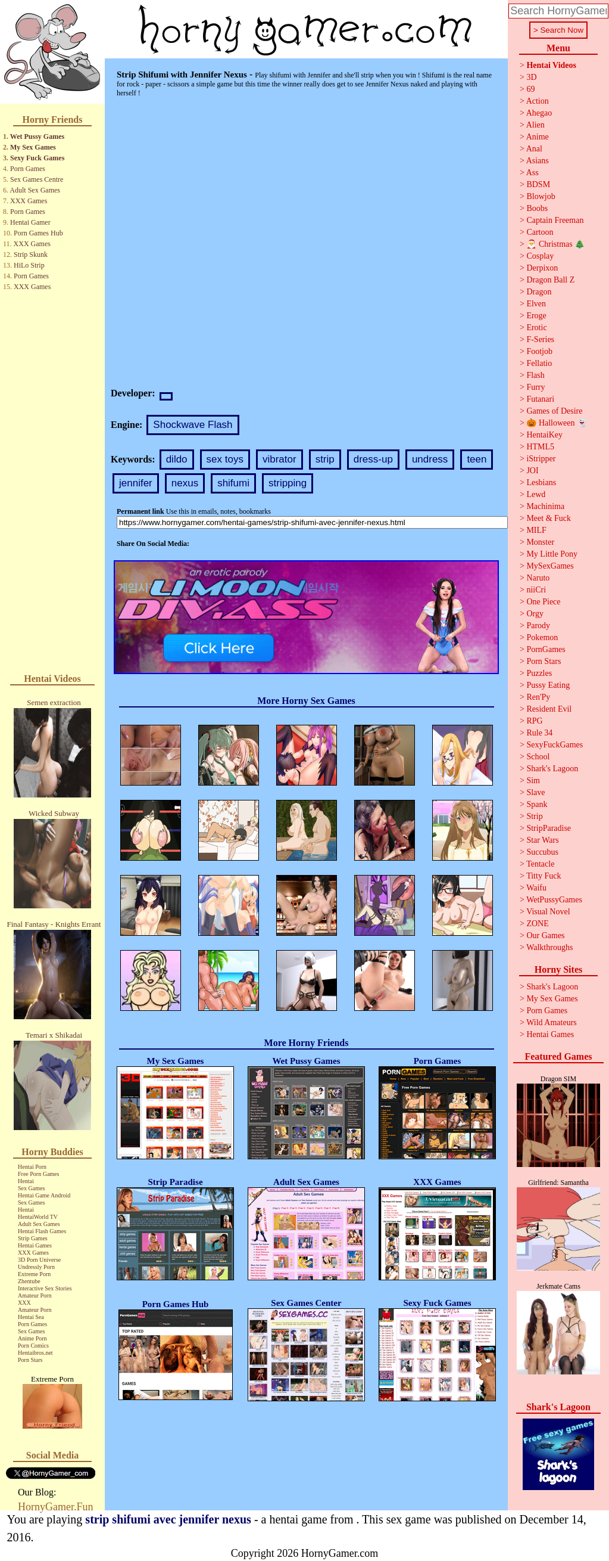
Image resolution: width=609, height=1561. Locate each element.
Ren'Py (538, 697)
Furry (535, 387)
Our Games (545, 935)
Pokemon (542, 637)
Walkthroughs (549, 947)
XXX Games (28, 201)
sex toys (225, 459)
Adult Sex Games (35, 190)
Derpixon (542, 267)
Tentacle (540, 863)
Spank (536, 804)
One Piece (543, 601)
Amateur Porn (34, 1295)
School (537, 756)
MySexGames (549, 565)
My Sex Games (33, 147)
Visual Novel (548, 911)
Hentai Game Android (44, 1195)
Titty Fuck (543, 875)
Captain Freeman (554, 220)
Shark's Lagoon (552, 768)
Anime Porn (32, 1338)
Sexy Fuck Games (37, 158)
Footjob (539, 351)
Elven (536, 303)
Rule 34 (539, 732)
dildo (177, 459)
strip (325, 459)
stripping (287, 483)
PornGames (545, 649)
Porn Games (27, 169)
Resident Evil (548, 709)
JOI (532, 470)
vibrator (279, 459)
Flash (535, 375)
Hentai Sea (31, 1317)
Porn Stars (30, 1360)
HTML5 (540, 446)
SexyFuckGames (554, 744)
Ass (532, 172)
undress (430, 459)
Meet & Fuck (548, 518)
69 (530, 89)
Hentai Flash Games (42, 1231)
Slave (535, 792)
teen (476, 459)
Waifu (536, 887)
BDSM (538, 184)
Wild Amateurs (551, 1022)
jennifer (135, 483)
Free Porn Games (38, 1174)
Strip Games (33, 1238)
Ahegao (539, 112)
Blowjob (540, 196)
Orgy (535, 613)
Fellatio (539, 363)
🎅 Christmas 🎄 (555, 244)
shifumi (233, 483)
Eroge (536, 315)
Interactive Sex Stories (45, 1288)
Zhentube (29, 1281)
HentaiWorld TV (38, 1217)
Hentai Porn (32, 1166)
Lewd (535, 494)
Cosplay (540, 256)
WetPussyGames (554, 899)
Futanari (540, 399)
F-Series (540, 339)
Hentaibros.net (35, 1352)
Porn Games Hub (38, 233)
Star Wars (542, 840)
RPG (534, 720)
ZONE (537, 923)
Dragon (538, 291)
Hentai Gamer (30, 222)
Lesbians (541, 482)
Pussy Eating (548, 685)
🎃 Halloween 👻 (556, 422)
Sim (533, 780)
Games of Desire (554, 410)
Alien (535, 124)
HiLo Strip (29, 265)
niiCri (536, 589)
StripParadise (548, 828)
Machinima (545, 506)
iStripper (540, 458)
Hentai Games (35, 1245)
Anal (534, 148)
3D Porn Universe (39, 1259)
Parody (538, 625)
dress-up (373, 459)
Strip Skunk (31, 254)
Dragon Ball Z (550, 279)
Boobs (537, 208)
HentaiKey (544, 434)
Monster (540, 542)
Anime (537, 136)
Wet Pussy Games (37, 136)
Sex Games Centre (36, 179)
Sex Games (31, 1188)
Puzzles (539, 673)
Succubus (542, 852)
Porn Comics (33, 1345)
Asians (537, 160)
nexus (184, 483)
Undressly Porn (36, 1267)
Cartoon (539, 232)
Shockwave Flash (192, 424)
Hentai (26, 1181)
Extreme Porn (34, 1274)
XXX (24, 1302)
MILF (536, 530)
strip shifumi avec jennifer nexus (168, 1519)
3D (531, 77)
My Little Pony (551, 554)
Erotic (536, 327)
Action (537, 101)
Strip (534, 816)
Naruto (537, 577)
